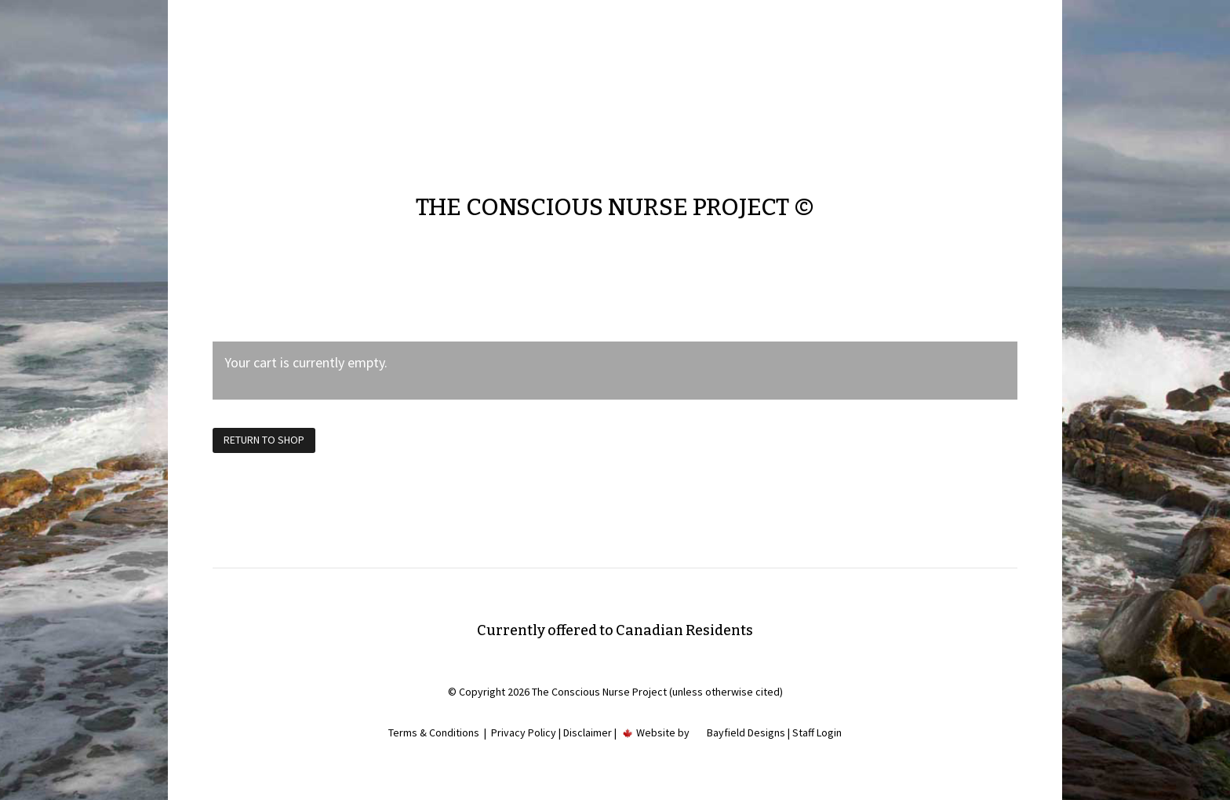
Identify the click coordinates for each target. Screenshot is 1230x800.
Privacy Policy (523, 732)
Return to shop (264, 440)
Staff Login (817, 732)
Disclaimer (587, 732)
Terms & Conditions (433, 732)
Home (565, 70)
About (610, 70)
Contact (660, 70)
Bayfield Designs (746, 732)
